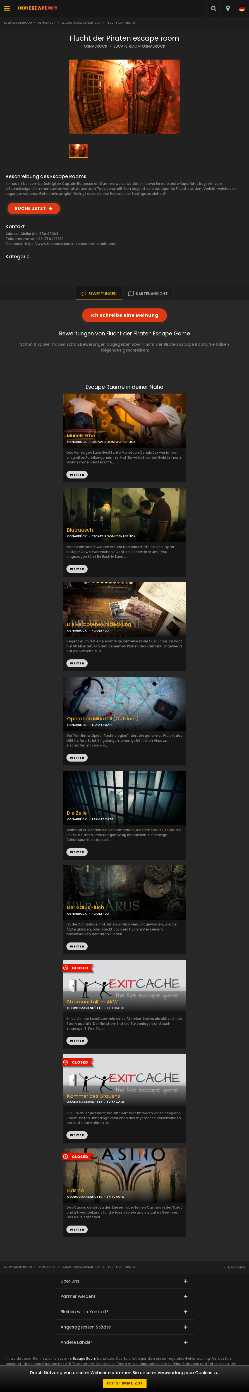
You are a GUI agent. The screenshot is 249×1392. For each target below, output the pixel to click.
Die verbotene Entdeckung (99, 624)
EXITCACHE (115, 1008)
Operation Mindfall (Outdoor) (103, 719)
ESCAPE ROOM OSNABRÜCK (140, 46)
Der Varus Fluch (85, 907)
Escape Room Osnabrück (80, 23)
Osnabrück (46, 23)
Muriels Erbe (81, 436)
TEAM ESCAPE (102, 725)
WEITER (77, 569)
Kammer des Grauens (93, 1096)
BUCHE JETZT (30, 208)
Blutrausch (80, 530)
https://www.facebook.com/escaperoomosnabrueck (70, 243)
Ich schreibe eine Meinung (124, 315)
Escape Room (84, 1358)
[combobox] (228, 8)
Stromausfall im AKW (92, 1002)
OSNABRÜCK (95, 46)
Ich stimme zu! (124, 1383)
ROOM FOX (100, 913)
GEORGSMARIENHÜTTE (84, 1008)
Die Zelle (77, 813)
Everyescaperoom (18, 23)
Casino (75, 1191)
